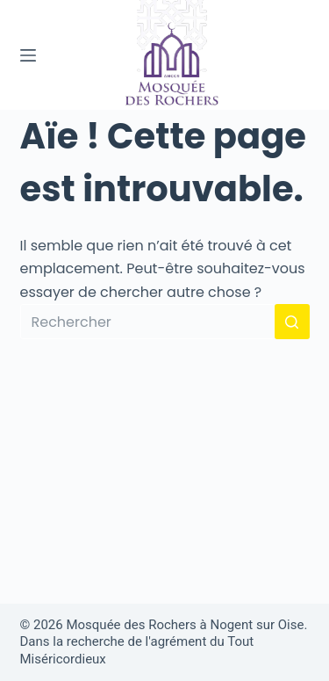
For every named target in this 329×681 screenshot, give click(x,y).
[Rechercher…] (147, 321)
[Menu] (28, 55)
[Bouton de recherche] (292, 321)
